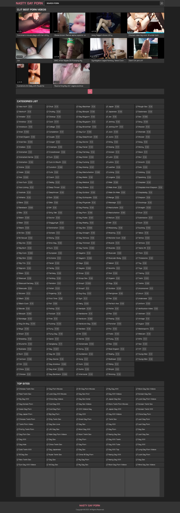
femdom (55, 283)
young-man (145, 354)
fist (53, 303)
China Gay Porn (144, 414)
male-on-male (116, 192)
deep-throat (57, 187)
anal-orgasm (27, 137)
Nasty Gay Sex (114, 434)
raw (113, 344)
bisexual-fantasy (29, 283)
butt (23, 354)
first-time (56, 298)
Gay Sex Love (54, 424)
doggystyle (56, 222)
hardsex (85, 329)
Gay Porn (82, 439)
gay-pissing (86, 207)
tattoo (144, 238)
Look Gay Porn (144, 454)
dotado (54, 233)
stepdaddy (145, 192)
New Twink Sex (25, 459)
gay (54, 349)
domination (56, 228)
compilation (56, 132)
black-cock (26, 303)
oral (113, 273)
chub (54, 106)
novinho (114, 268)
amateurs (26, 127)
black (24, 298)
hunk (84, 364)
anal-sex (26, 142)
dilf (53, 207)
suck (143, 222)
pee (112, 298)
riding (113, 364)
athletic (25, 197)
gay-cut (85, 132)
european (55, 253)
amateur (25, 121)
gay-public (86, 217)
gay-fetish (86, 157)
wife (142, 339)
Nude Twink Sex (55, 454)
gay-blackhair (87, 106)
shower (144, 137)
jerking (114, 121)
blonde (24, 308)
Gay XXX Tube (114, 444)
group (84, 273)
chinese (25, 374)
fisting (54, 308)
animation (26, 162)
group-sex (86, 278)
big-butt (25, 248)
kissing (114, 147)
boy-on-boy (27, 323)
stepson (144, 197)
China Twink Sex (55, 444)
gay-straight (87, 233)
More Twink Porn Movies (118, 404)
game (54, 339)
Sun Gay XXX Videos (27, 464)
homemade (86, 344)
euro (53, 248)
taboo (143, 233)
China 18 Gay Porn (86, 454)
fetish (54, 288)
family (54, 268)
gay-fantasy (87, 152)
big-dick (25, 258)
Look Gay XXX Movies (57, 394)
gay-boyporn (87, 116)
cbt (23, 364)
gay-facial (86, 147)
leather (114, 167)
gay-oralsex (86, 187)
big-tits (25, 263)
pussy (113, 339)
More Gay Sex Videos (147, 389)
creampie (55, 147)
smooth (144, 162)
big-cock (26, 253)
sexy (143, 121)
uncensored (145, 288)
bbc (23, 212)
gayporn (85, 258)
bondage (25, 318)
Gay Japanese (55, 449)
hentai (84, 339)
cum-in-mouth (57, 162)
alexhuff (25, 111)
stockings (145, 202)
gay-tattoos (86, 238)
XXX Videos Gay (85, 409)
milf (112, 222)
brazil (24, 334)
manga (113, 197)
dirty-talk (55, 212)
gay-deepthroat (88, 137)
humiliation (86, 354)
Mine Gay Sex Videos (146, 464)
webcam (144, 334)
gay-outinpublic (88, 197)
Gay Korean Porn (26, 404)
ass (24, 177)
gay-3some (56, 359)
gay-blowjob (87, 111)
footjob (55, 313)
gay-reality (86, 222)
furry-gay (56, 334)
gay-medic (86, 177)
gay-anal (56, 369)
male (113, 182)
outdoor (114, 288)
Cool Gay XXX (54, 404)
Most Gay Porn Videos (117, 464)
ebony (54, 238)
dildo (53, 202)
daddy (54, 182)
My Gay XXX (24, 399)
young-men (145, 359)
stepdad (144, 182)
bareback (26, 207)
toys (143, 268)
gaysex (85, 268)
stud (143, 212)
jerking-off (115, 127)
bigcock (25, 268)
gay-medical (86, 182)
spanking (144, 177)
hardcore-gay (88, 323)
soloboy (144, 172)
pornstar (114, 323)
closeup (55, 116)
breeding (25, 339)
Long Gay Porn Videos (147, 449)
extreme (55, 258)
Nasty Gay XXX (114, 454)
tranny (143, 273)
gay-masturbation (89, 172)
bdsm (24, 217)
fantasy (55, 273)
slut (142, 157)
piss (112, 313)
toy (142, 263)
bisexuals (25, 288)
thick (143, 253)
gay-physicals (87, 202)
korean (114, 152)
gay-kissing (86, 167)
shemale (144, 132)
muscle (114, 243)
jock (113, 132)
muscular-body (117, 258)
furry (54, 329)
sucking (144, 228)
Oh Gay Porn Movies (87, 389)
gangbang (55, 344)
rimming (114, 374)
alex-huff (25, 106)
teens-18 (144, 248)
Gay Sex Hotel (84, 399)
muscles (114, 248)
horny (84, 349)
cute (53, 172)
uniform (144, 303)
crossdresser (57, 152)
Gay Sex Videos (85, 404)
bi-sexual (26, 238)
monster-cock (117, 238)
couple (54, 137)
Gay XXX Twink (114, 439)
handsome (86, 313)
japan (114, 106)
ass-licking (26, 187)
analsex (25, 147)
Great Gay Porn (85, 419)
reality (114, 354)
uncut (143, 293)
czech (54, 177)
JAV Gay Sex (54, 429)
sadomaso (145, 111)
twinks (144, 283)
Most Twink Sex (85, 434)
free (53, 318)
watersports (146, 329)
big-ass (25, 243)
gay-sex (86, 228)
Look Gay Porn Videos (147, 399)
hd (83, 334)
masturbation (116, 212)
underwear (145, 298)
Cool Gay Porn (54, 409)
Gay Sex (52, 439)
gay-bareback (58, 374)
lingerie (114, 177)
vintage (144, 318)
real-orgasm (116, 349)
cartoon (25, 359)
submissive (145, 217)
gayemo (85, 253)
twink (143, 278)
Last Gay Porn (144, 419)
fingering (55, 293)
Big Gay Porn (54, 414)
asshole (25, 192)
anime (24, 167)
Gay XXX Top (113, 449)
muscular (115, 253)
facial (54, 263)
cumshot (56, 167)
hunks (84, 369)
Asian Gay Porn (25, 409)
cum (54, 157)
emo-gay (55, 243)
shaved (144, 127)
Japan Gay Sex (114, 399)
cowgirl (54, 142)
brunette (25, 344)
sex (143, 116)
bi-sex (25, 233)
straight (144, 207)
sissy (143, 142)
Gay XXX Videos (115, 394)
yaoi (143, 344)
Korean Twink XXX (145, 409)
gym (83, 298)
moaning (114, 233)
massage (114, 202)
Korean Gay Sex (144, 394)
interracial (86, 374)
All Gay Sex (53, 464)
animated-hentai (29, 157)
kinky (113, 142)
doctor (54, 217)
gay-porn (86, 212)
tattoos (144, 243)
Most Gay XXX (84, 429)
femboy (55, 278)
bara (23, 202)
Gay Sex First (84, 394)
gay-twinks (86, 248)
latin (113, 157)
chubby (55, 111)
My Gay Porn (84, 459)
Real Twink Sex (25, 394)
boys (24, 329)
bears (24, 228)
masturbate (115, 207)
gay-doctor (86, 142)
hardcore (86, 318)
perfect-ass (116, 303)
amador (25, 116)
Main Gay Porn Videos (58, 434)
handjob (85, 308)
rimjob (113, 369)
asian (24, 172)
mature (114, 217)
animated (25, 152)
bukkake (25, 349)
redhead (114, 359)
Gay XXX (22, 439)
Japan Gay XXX (114, 409)
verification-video (148, 308)
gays (84, 263)
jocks (113, 137)
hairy (84, 303)
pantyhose (115, 293)
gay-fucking (87, 162)
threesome (145, 258)
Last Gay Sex (143, 434)
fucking (55, 323)
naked (113, 263)
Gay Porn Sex (24, 434)
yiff (142, 349)
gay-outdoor (87, 192)
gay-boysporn (87, 121)
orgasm (114, 278)
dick (54, 197)
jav (112, 116)
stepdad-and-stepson (150, 187)
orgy (113, 283)
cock (54, 121)
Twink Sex (112, 419)
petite (113, 308)
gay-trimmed (87, 243)
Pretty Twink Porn (26, 429)
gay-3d (54, 354)
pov (112, 329)
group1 (85, 283)
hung (83, 359)
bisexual (25, 278)
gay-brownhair (88, 127)
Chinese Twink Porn (27, 419)
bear (24, 222)
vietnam (144, 313)
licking (114, 172)
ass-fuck (26, 182)
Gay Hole (22, 444)
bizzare (25, 293)
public (113, 334)
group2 (84, 288)
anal (24, 132)
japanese (115, 111)
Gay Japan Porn (25, 414)
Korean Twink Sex (145, 404)
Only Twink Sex (55, 419)
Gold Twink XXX (25, 449)
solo (143, 167)
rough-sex (145, 106)
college (54, 127)
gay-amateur (57, 364)
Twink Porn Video (26, 424)
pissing (114, 318)
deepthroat (56, 192)
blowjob (25, 313)
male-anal (115, 187)
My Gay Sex (83, 464)
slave (143, 152)
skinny (143, 147)
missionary (115, 228)
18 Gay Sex (23, 454)
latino (113, 162)
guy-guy (85, 293)
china (24, 369)
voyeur (143, 323)
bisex (24, 273)
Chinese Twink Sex (26, 389)
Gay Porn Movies (56, 389)
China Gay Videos (56, 399)
